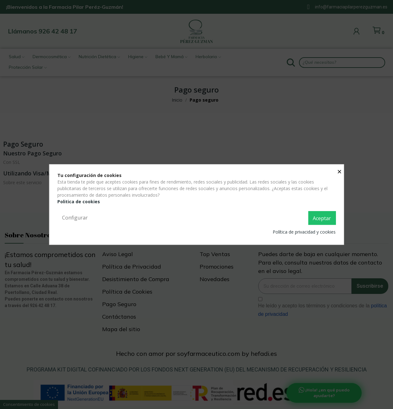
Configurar (75, 217)
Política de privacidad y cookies (304, 232)
